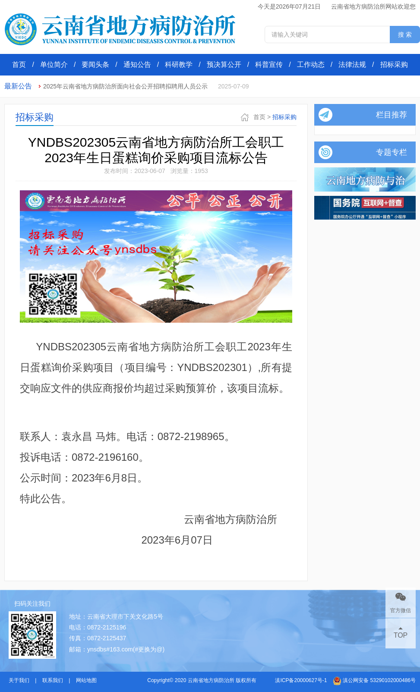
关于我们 (19, 680)
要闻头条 (95, 64)
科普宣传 (269, 64)
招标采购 (394, 64)
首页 (19, 64)
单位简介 (54, 64)
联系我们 (52, 680)
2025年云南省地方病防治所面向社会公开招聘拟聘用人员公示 (125, 86)
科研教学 (179, 64)
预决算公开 (224, 64)
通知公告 (137, 64)
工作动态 (311, 64)
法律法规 (352, 64)
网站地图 (86, 680)
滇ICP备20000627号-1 (301, 680)
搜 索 (405, 34)
